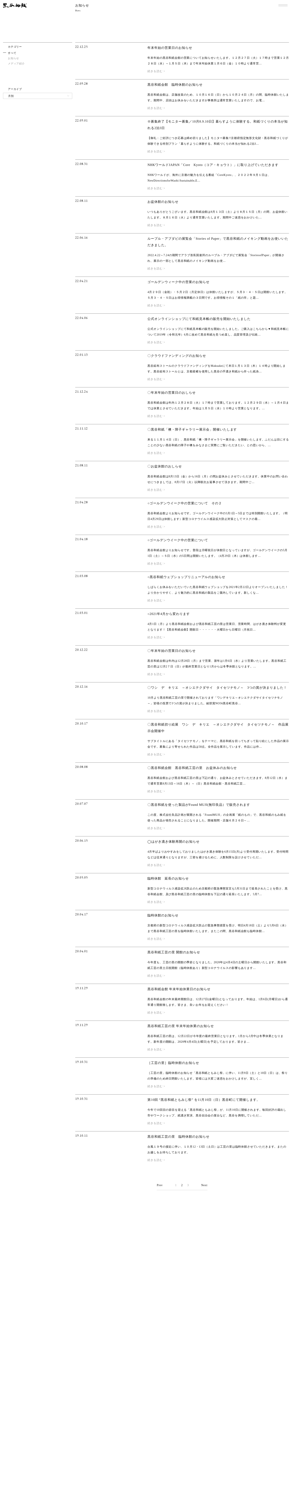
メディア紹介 (16, 63)
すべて (12, 53)
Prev (160, 1185)
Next (204, 1185)
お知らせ (13, 58)
